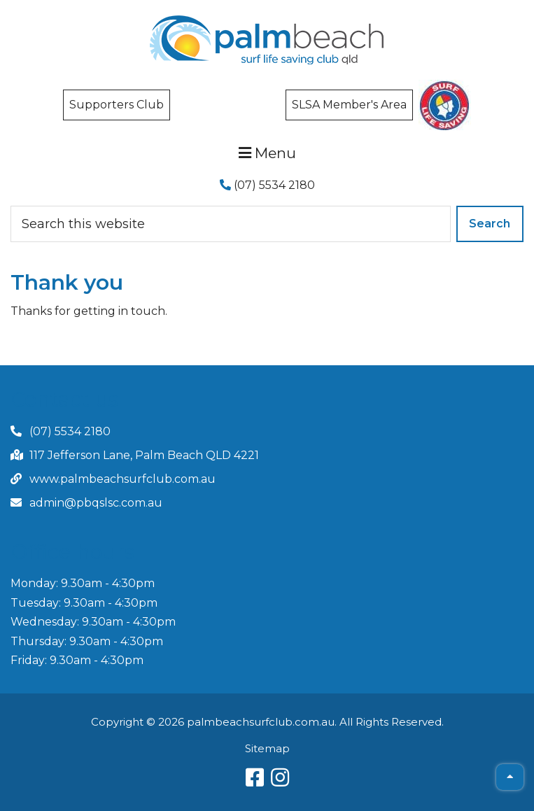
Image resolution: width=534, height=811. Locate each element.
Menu (267, 153)
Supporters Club (116, 104)
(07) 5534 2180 (267, 185)
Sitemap (267, 748)
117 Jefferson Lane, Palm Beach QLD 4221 (144, 455)
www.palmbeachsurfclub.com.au (122, 479)
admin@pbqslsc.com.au (95, 502)
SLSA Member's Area (349, 104)
